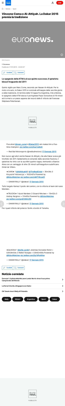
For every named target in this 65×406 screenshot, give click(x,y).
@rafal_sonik (23, 250)
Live (59, 3)
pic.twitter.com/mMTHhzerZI (32, 177)
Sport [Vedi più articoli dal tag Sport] (43, 299)
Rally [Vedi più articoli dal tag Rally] (6, 299)
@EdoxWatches (13, 177)
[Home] (2, 9)
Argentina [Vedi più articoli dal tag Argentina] (31, 299)
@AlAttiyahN (21, 171)
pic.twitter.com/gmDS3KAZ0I (18, 199)
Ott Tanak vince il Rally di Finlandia (14, 291)
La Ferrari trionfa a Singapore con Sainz (16, 286)
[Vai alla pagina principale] (8, 2)
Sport (14, 9)
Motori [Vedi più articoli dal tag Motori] (17, 299)
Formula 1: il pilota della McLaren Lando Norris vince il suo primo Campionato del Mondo (26, 280)
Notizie (8, 9)
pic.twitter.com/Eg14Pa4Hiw (32, 255)
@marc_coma (21, 144)
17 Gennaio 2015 (49, 151)
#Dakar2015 (33, 144)
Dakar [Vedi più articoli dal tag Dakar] (54, 299)
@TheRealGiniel (35, 171)
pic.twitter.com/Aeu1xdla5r (31, 147)
